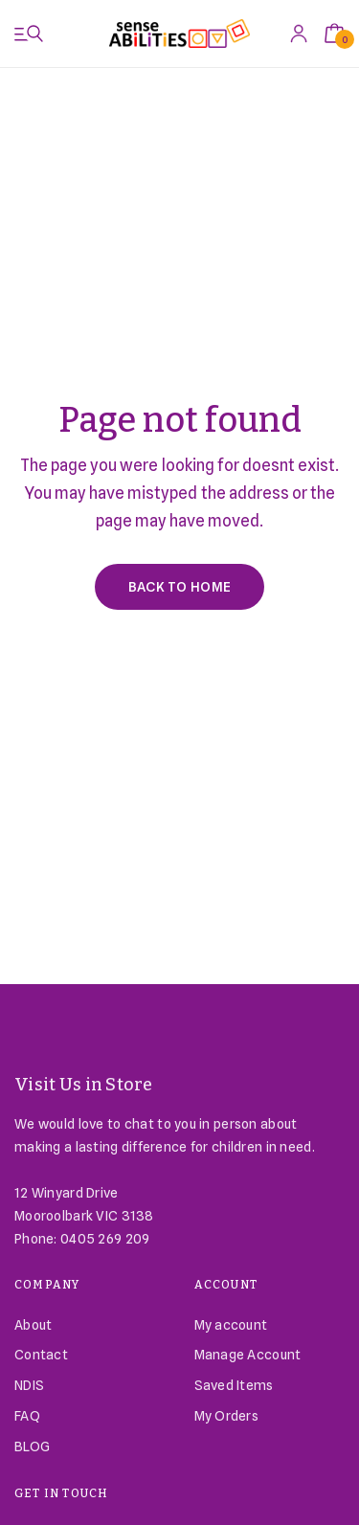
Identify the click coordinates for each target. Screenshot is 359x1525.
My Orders (226, 1416)
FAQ (27, 1416)
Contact (41, 1354)
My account (231, 1325)
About (33, 1325)
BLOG (32, 1446)
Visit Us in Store (83, 1084)
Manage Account (248, 1354)
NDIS (29, 1385)
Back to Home (179, 586)
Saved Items (234, 1385)
